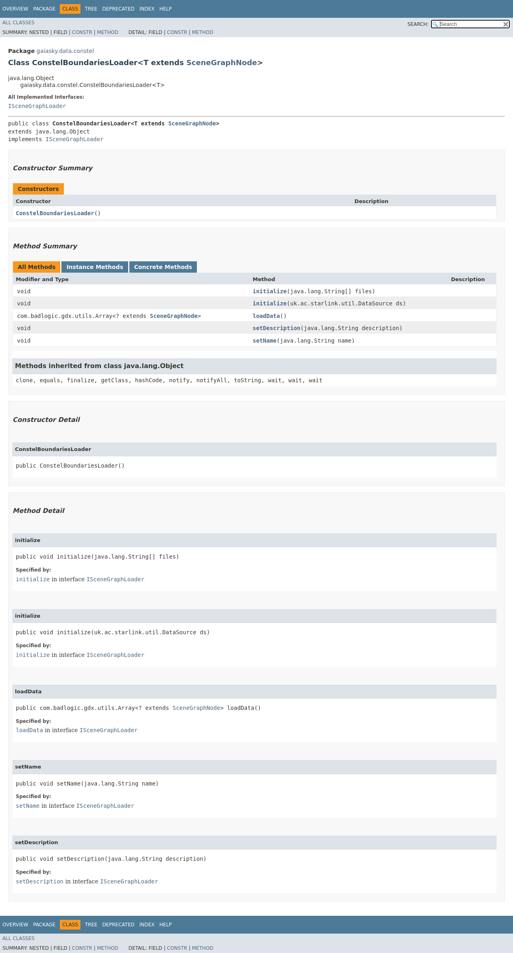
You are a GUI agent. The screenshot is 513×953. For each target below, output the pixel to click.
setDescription (276, 328)
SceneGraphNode (221, 62)
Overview (15, 9)
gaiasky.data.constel (65, 51)
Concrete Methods (163, 267)
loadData (266, 316)
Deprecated (118, 9)
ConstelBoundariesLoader (55, 213)
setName (265, 340)
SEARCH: (418, 24)
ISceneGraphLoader (37, 106)
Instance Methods (94, 267)
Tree (91, 9)
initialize (270, 291)
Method (107, 32)
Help (165, 9)
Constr (82, 32)
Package (44, 9)
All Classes (18, 22)
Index (147, 9)
